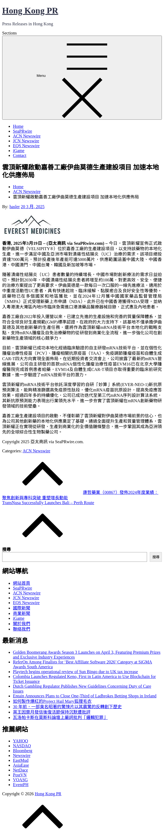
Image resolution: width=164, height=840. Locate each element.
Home (18, 126)
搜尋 (6, 549)
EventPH (21, 784)
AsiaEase (21, 765)
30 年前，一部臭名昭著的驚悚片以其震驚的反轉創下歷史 (67, 706)
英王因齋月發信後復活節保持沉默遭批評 (51, 712)
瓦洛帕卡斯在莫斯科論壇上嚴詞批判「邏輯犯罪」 (60, 717)
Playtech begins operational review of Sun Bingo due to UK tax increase (75, 671)
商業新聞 (21, 613)
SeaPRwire (22, 131)
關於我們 (21, 623)
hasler (14, 206)
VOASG (20, 779)
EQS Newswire (26, 145)
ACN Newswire (27, 136)
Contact (19, 155)
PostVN (20, 775)
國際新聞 (21, 608)
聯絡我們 (21, 629)
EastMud (21, 760)
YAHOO (20, 741)
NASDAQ (22, 745)
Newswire (21, 755)
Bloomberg (22, 750)
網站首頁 (21, 583)
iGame (19, 150)
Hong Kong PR (30, 10)
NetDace (20, 770)
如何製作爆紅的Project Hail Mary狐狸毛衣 (52, 701)
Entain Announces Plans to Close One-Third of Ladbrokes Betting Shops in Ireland (84, 696)
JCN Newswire (26, 141)
